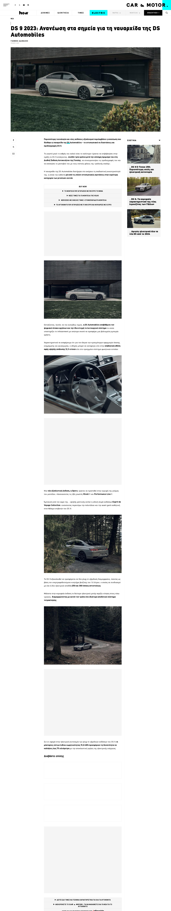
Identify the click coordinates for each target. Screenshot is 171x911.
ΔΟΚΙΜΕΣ (45, 13)
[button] (6, 5)
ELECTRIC (98, 13)
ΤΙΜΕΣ (81, 13)
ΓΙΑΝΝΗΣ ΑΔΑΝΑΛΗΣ (19, 41)
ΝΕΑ (12, 19)
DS (68, 142)
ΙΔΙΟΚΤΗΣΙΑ (63, 13)
